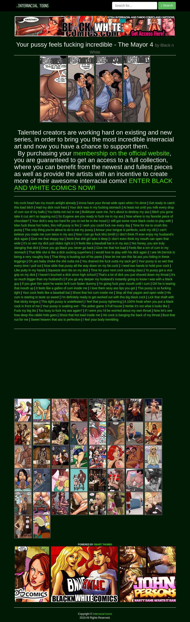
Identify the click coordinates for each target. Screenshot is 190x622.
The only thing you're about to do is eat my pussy (59, 230)
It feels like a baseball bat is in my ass (102, 243)
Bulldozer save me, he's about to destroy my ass (116, 212)
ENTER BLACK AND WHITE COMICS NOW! (93, 184)
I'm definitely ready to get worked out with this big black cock (104, 297)
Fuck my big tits (25, 310)
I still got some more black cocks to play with (140, 221)
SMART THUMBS (103, 544)
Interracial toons (102, 613)
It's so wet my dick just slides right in (48, 243)
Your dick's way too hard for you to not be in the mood (69, 221)
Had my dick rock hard (51, 207)
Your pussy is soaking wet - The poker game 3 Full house (82, 306)
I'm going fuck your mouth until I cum (124, 283)
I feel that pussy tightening (103, 301)
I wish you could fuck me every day (106, 225)
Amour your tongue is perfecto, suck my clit (125, 230)
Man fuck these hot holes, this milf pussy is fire (46, 225)
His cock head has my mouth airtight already (45, 203)
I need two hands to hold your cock (145, 266)
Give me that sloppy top (47, 239)
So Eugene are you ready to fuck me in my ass (90, 216)
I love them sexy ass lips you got (112, 288)
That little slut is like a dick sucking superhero (60, 252)
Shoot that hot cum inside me (92, 292)
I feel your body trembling (100, 319)
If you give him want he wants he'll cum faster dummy (59, 283)
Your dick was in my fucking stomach (95, 207)
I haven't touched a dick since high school (67, 274)
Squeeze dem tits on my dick (68, 270)
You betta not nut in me (63, 212)
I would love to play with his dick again (120, 252)
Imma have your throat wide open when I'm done (112, 203)
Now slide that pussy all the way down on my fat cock (81, 266)
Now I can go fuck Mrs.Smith (96, 234)
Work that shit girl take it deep (87, 239)
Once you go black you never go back (67, 248)
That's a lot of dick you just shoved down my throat (133, 274)
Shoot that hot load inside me (79, 315)
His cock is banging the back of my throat (131, 315)
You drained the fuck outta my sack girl (109, 261)
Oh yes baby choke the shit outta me (54, 261)
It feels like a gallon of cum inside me (61, 288)
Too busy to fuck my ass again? (60, 310)
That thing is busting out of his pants (77, 257)
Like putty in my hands (29, 270)
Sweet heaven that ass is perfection (55, 319)
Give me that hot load (111, 248)
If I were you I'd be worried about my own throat (118, 310)
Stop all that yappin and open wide (140, 292)
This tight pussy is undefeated (62, 301)
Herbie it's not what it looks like (146, 306)
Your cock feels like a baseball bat (46, 292)
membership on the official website (121, 153)
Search (167, 5)
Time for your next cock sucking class (117, 270)
